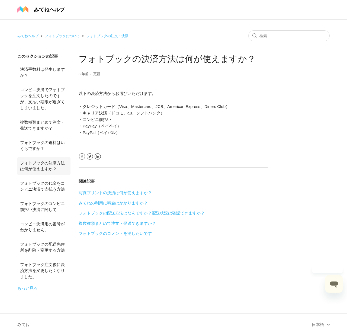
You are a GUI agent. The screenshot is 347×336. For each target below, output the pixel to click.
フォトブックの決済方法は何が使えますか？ (42, 166)
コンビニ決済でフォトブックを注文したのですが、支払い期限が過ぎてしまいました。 (42, 98)
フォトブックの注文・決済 (107, 36)
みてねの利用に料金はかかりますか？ (113, 203)
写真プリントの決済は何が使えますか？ (115, 192)
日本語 (318, 324)
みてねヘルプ (27, 36)
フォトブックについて (62, 36)
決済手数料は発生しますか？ (42, 72)
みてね (23, 324)
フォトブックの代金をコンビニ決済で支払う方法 (42, 186)
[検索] (289, 35)
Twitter (89, 156)
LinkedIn (97, 156)
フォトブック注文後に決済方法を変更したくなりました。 (42, 270)
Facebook (82, 156)
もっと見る (27, 288)
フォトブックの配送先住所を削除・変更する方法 (42, 247)
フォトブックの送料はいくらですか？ (42, 145)
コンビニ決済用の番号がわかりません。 (42, 227)
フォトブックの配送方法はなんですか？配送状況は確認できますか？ (142, 213)
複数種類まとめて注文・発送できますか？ (42, 125)
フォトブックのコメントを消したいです (115, 233)
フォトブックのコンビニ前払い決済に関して (42, 206)
